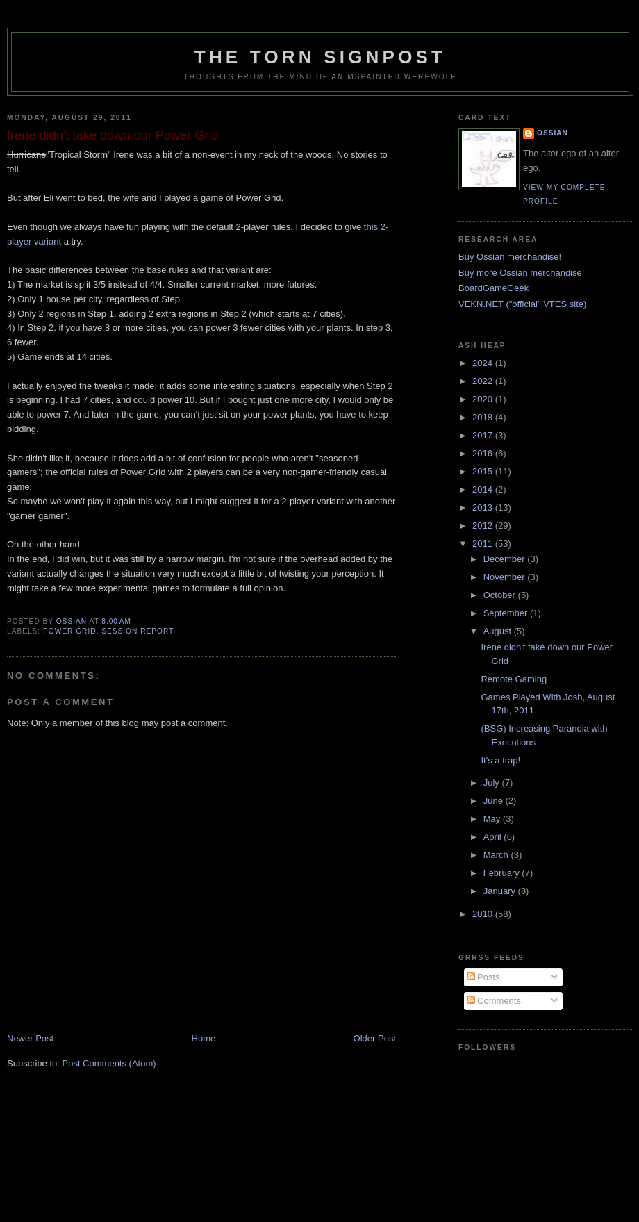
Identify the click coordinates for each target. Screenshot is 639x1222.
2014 (483, 489)
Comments (494, 1001)
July (492, 782)
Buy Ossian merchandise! (509, 256)
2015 (483, 471)
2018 (483, 417)
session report (137, 631)
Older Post (375, 1038)
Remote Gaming (514, 679)
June (494, 800)
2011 (483, 543)
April (493, 837)
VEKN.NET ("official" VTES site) (522, 304)
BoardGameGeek (493, 288)
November (505, 577)
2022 (483, 381)
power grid (70, 631)
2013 (483, 507)
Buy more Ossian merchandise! (521, 272)
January (500, 891)
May (493, 819)
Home (204, 1038)
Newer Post (30, 1038)
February (502, 873)
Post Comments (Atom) (109, 1063)
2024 (483, 363)
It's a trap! (500, 760)
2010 (483, 914)
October (500, 595)
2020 (483, 399)
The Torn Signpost (320, 57)
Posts (483, 977)
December (505, 559)
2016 (483, 453)
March (497, 855)
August (498, 631)
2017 (483, 435)
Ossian (552, 133)
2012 (483, 525)
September (506, 613)
